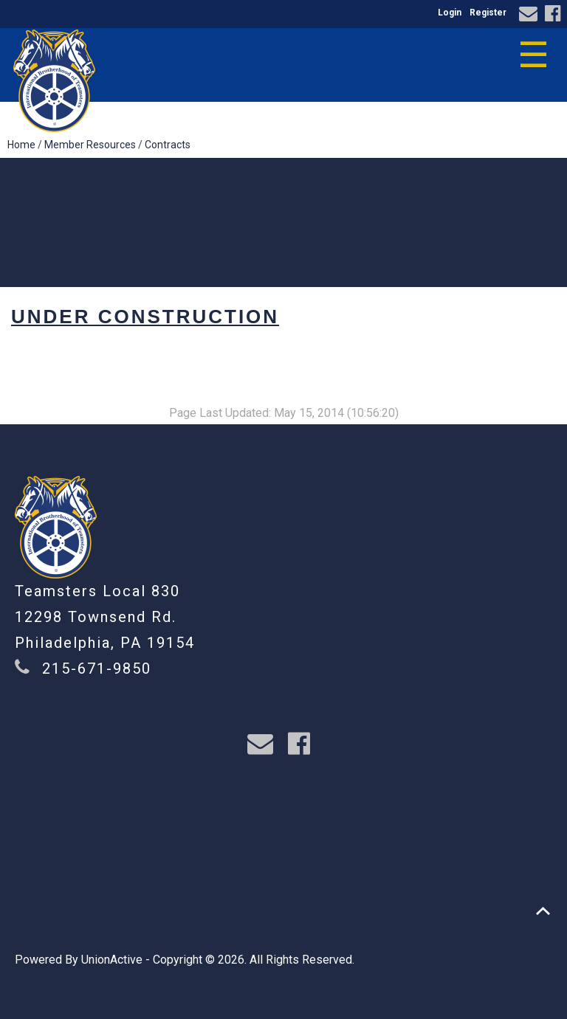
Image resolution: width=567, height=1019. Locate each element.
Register (488, 12)
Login (449, 12)
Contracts (167, 145)
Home (21, 145)
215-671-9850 (96, 668)
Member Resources (90, 145)
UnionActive (111, 960)
